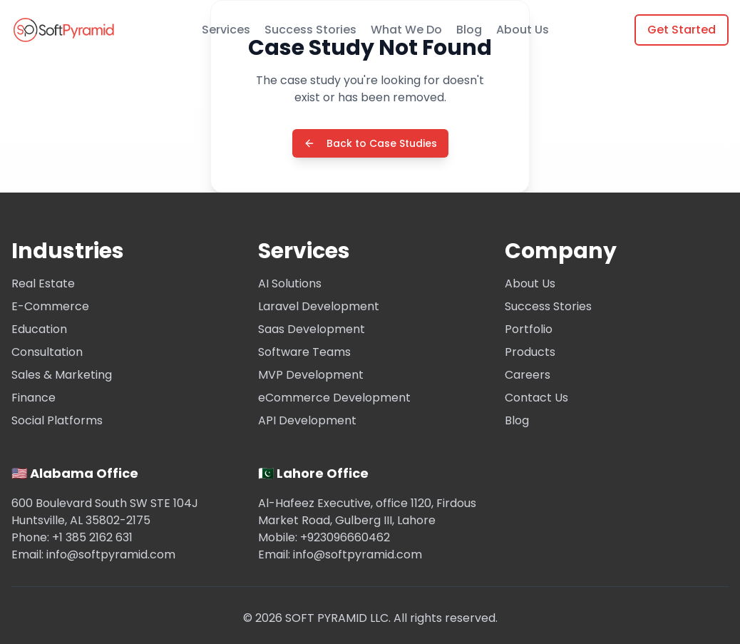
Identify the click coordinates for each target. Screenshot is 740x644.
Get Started (681, 29)
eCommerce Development (334, 397)
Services (226, 29)
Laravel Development (318, 306)
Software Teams (304, 352)
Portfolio (529, 329)
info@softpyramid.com (110, 554)
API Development (307, 420)
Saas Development (311, 329)
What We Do (406, 29)
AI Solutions (290, 283)
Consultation (47, 352)
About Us (522, 29)
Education (39, 329)
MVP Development (311, 375)
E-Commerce (50, 306)
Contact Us (536, 397)
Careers (527, 375)
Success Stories (310, 29)
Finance (33, 397)
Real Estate (43, 283)
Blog (469, 29)
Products (530, 352)
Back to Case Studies (370, 144)
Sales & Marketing (61, 375)
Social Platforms (57, 420)
